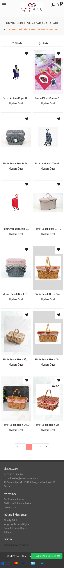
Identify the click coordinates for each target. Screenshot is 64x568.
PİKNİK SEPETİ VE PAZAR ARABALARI (41, 29)
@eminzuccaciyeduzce (16, 545)
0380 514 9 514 (14, 474)
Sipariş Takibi (11, 520)
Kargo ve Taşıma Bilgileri (17, 524)
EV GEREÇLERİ (15, 29)
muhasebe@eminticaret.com (21, 478)
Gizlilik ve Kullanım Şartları (18, 503)
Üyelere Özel (16, 103)
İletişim (8, 532)
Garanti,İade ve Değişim (16, 528)
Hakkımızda (10, 507)
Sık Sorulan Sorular (14, 499)
